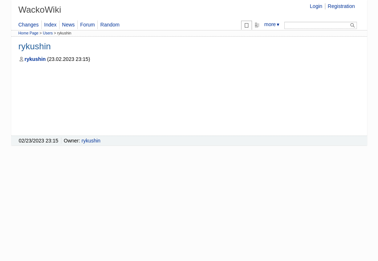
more (272, 24)
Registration (341, 6)
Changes (29, 25)
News (68, 25)
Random (109, 25)
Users (48, 33)
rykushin (32, 59)
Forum (87, 25)
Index (50, 25)
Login (316, 6)
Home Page (28, 33)
